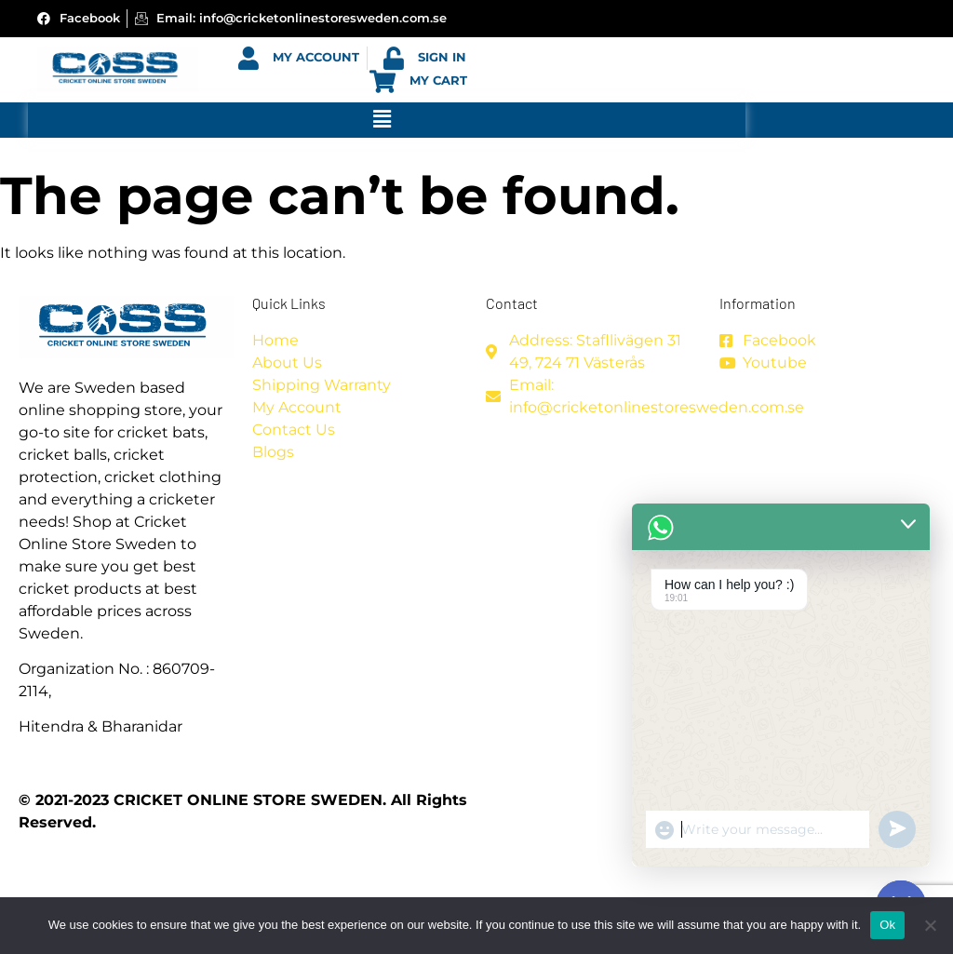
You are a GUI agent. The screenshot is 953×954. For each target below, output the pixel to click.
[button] (381, 120)
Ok (887, 925)
